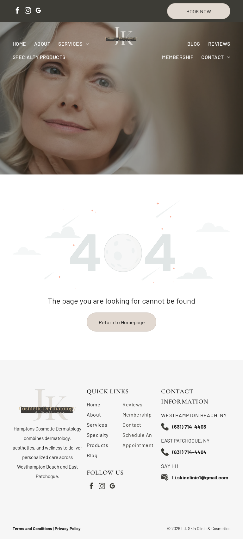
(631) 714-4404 (189, 452)
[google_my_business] (38, 11)
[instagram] (28, 11)
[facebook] (17, 11)
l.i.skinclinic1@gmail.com (200, 477)
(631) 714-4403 (189, 427)
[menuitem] (23, 43)
